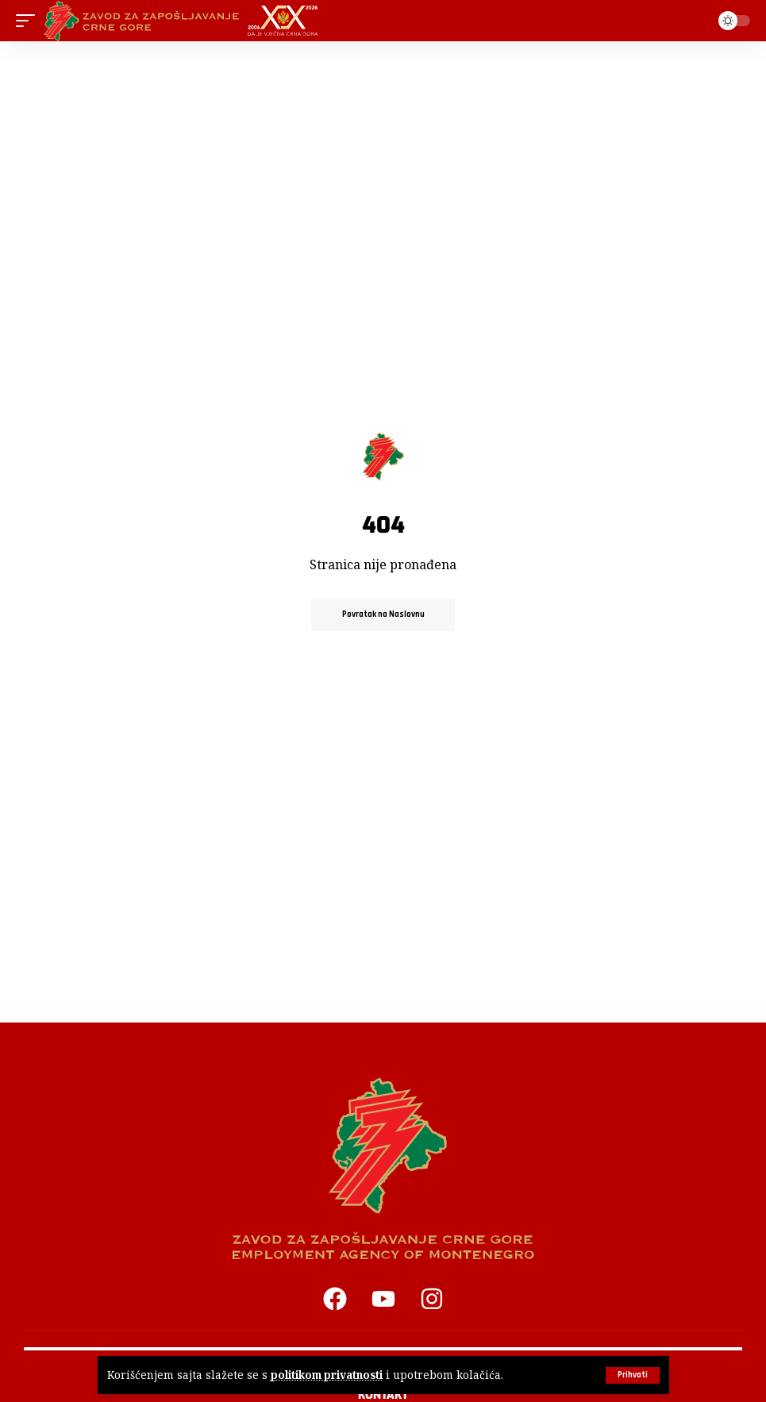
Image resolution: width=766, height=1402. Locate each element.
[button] (633, 1375)
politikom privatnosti (327, 1375)
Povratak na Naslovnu (383, 615)
